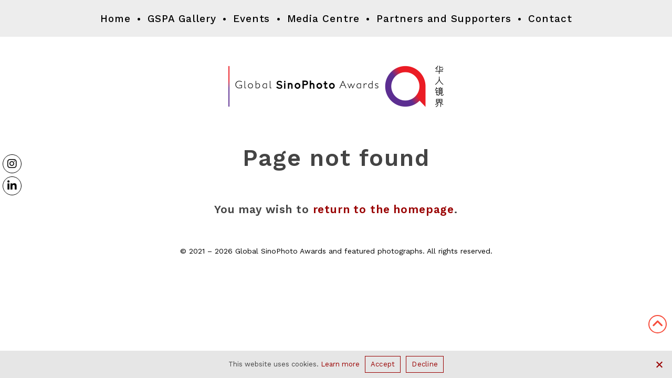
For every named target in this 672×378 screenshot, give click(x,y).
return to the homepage (383, 209)
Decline (425, 364)
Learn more (340, 364)
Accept (383, 364)
